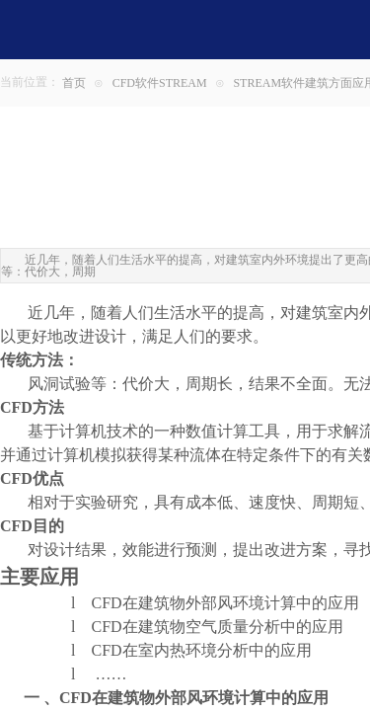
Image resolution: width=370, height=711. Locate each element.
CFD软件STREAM (159, 83)
